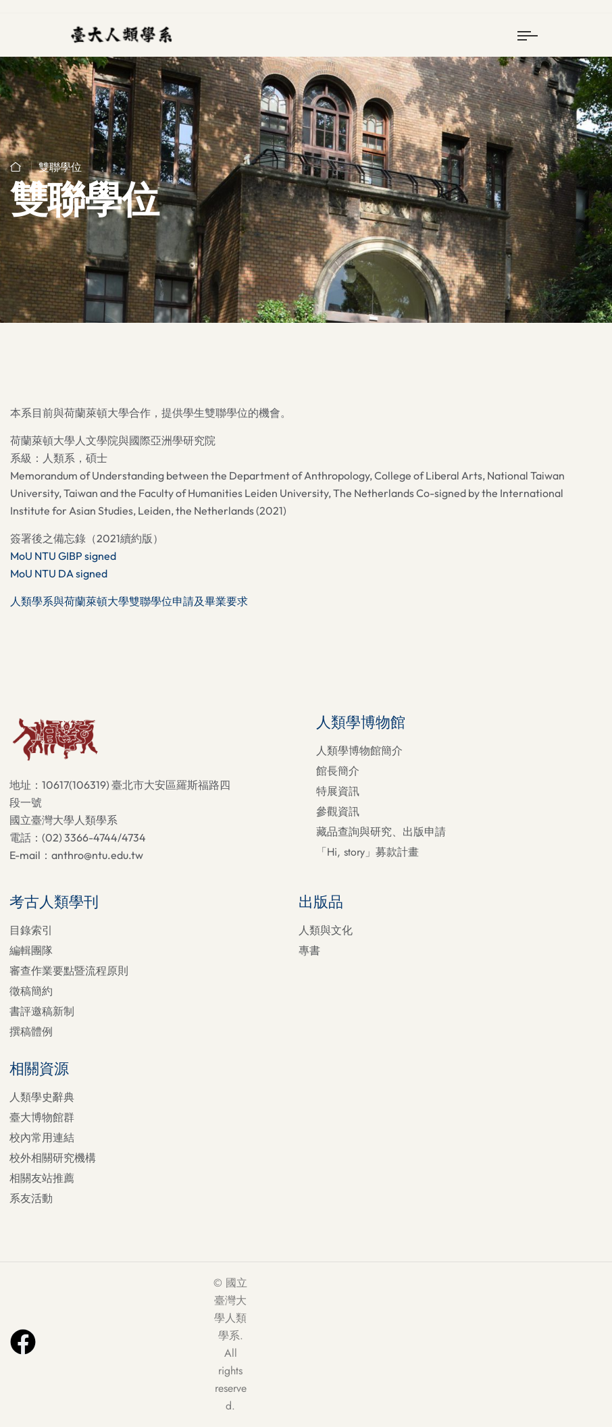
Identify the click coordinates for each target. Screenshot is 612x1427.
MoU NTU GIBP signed (63, 556)
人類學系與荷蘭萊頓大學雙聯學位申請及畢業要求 (129, 601)
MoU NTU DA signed (58, 573)
